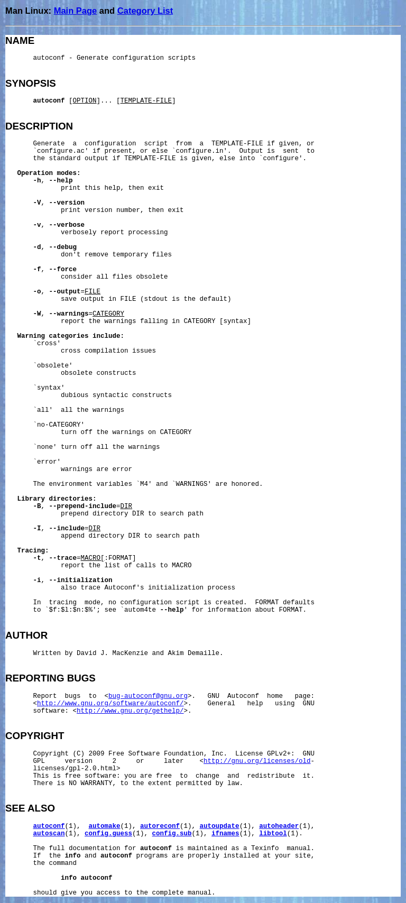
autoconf (49, 826)
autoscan (49, 833)
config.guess (108, 833)
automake (105, 826)
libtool (273, 833)
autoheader (279, 826)
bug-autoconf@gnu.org (148, 696)
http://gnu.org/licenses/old (257, 761)
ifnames (225, 833)
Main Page (75, 10)
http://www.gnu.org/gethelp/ (130, 711)
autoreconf (160, 826)
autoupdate (219, 826)
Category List (145, 10)
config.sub (172, 833)
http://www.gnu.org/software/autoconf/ (110, 703)
